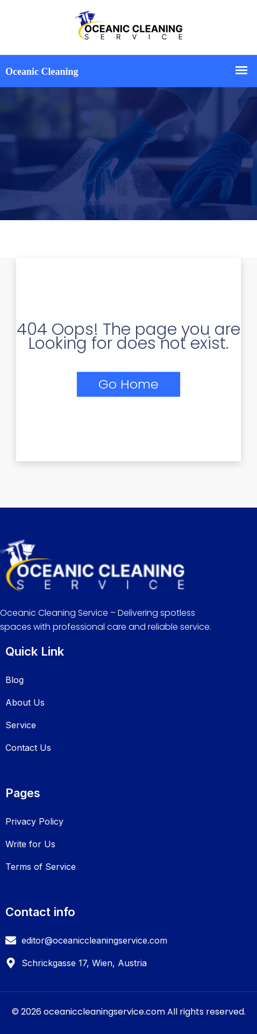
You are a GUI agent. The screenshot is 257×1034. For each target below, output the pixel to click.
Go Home (128, 384)
